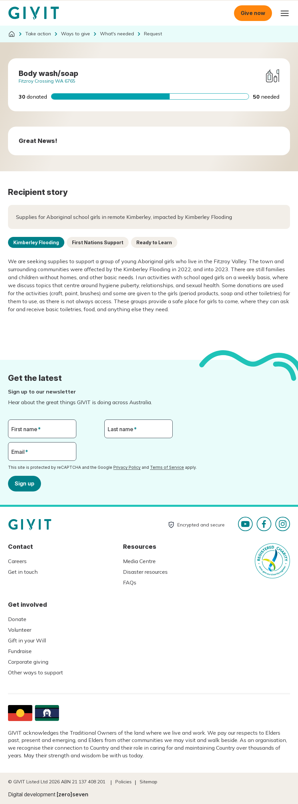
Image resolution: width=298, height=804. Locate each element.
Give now (253, 13)
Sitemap (148, 782)
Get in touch (23, 571)
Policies (123, 782)
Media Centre (139, 561)
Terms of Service (167, 467)
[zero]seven (72, 794)
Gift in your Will (27, 640)
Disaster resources (145, 571)
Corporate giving (28, 661)
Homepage (33, 13)
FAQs (129, 582)
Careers (17, 561)
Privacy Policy (127, 467)
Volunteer (19, 629)
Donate (17, 619)
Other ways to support (35, 672)
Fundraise (20, 651)
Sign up (24, 483)
